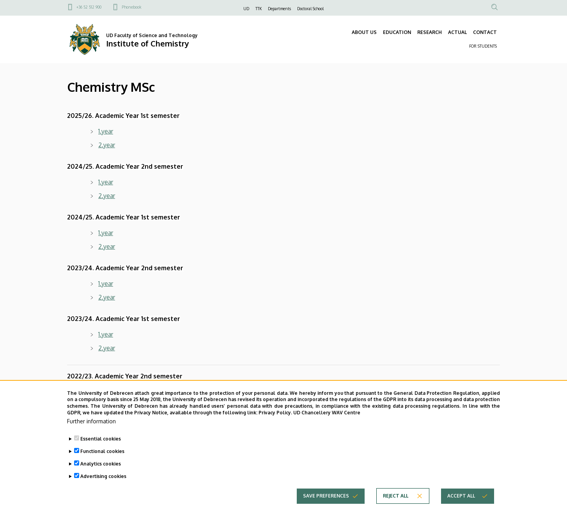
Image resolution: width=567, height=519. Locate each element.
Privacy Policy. (275, 427)
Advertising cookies (103, 491)
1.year (105, 131)
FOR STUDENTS (483, 46)
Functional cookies (102, 466)
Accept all (461, 510)
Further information (91, 435)
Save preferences (326, 510)
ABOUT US (364, 32)
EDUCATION (397, 32)
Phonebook (131, 7)
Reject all (395, 510)
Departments (279, 8)
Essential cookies (100, 453)
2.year (106, 145)
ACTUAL (457, 32)
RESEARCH (429, 32)
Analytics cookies (100, 478)
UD (246, 8)
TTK (258, 8)
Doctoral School (310, 8)
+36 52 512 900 (88, 7)
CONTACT (485, 32)
